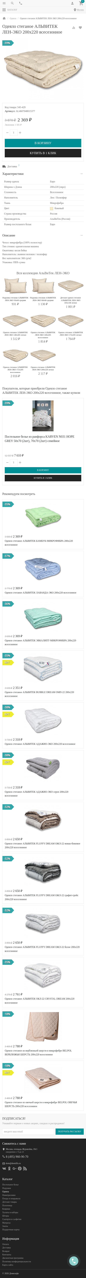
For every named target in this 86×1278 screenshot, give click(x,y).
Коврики (6, 1209)
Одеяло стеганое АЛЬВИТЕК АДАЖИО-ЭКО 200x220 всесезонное (40, 744)
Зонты (5, 1226)
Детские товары (9, 1202)
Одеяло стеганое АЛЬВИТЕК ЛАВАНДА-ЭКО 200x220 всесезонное (40, 592)
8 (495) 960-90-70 (17, 1156)
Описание (8, 235)
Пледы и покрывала (11, 1198)
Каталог (9, 10)
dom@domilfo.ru (13, 1163)
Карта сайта (7, 1265)
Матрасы (6, 1223)
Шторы (5, 1216)
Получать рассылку (69, 1131)
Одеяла (5, 1191)
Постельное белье (10, 1184)
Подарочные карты (10, 1229)
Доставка (6, 1247)
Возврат (5, 1251)
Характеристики (13, 173)
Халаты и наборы (10, 1212)
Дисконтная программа (12, 1258)
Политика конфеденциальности (16, 1261)
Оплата (5, 1244)
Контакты (6, 1254)
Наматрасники (8, 1195)
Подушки (6, 1188)
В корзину (43, 143)
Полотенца (7, 1205)
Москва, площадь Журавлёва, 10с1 (21, 1149)
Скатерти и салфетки (11, 1219)
